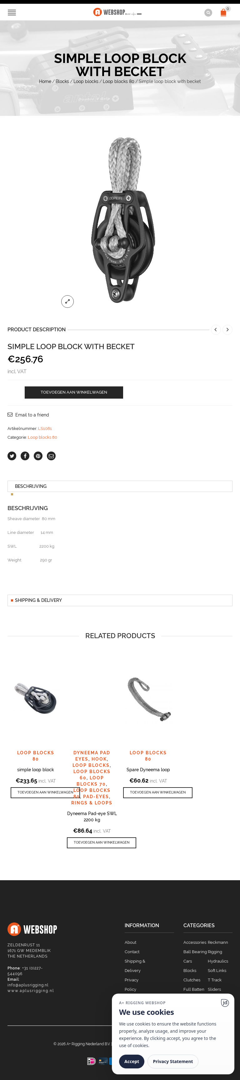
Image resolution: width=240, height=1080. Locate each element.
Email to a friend (32, 414)
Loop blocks (85, 81)
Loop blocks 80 (118, 81)
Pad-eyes (96, 796)
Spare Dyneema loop (148, 769)
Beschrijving (31, 485)
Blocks (62, 81)
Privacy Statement (173, 1061)
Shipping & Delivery (38, 599)
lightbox (67, 301)
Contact (132, 951)
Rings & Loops (91, 802)
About (130, 942)
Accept (131, 1061)
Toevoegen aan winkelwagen (74, 392)
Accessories (194, 942)
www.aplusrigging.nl (31, 990)
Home (45, 81)
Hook (99, 758)
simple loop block (35, 769)
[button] (45, 792)
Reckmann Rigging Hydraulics (218, 951)
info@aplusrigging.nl (28, 985)
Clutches (191, 979)
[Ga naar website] (225, 1003)
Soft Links (217, 970)
